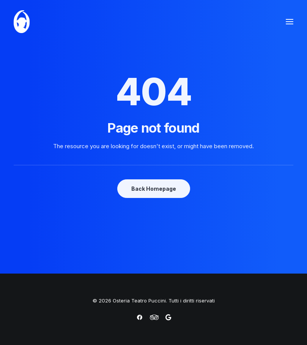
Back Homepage (153, 188)
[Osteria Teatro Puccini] (22, 21)
